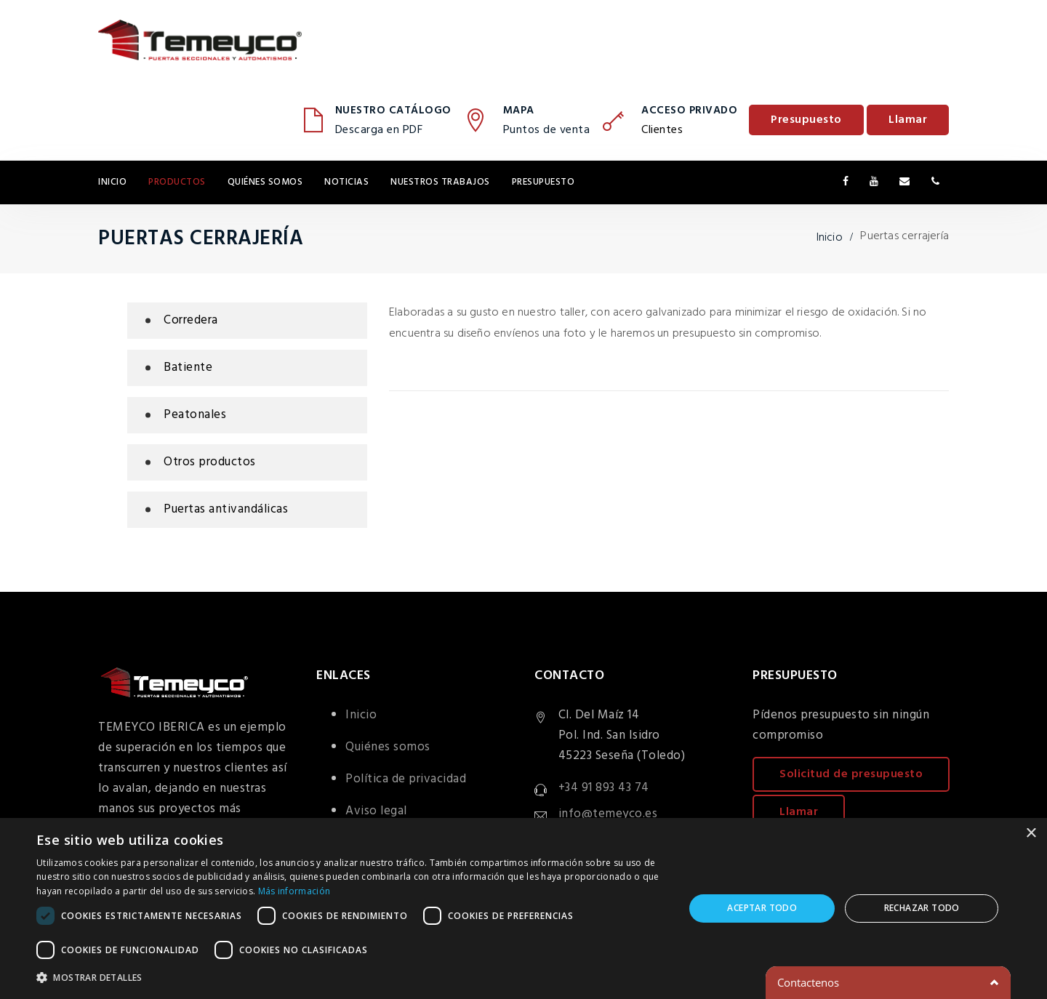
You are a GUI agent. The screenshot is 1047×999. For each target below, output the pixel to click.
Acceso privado (689, 110)
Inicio (112, 182)
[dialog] (523, 908)
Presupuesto (806, 120)
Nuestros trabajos (440, 182)
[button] (350, 977)
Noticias (346, 182)
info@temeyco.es (608, 814)
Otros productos (210, 462)
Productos (177, 182)
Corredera (191, 320)
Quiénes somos (265, 182)
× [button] (1030, 833)
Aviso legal (376, 811)
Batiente (188, 367)
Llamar (907, 120)
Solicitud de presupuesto (851, 774)
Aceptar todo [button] (762, 908)
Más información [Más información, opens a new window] (294, 891)
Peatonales (195, 415)
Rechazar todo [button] (922, 908)
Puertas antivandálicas (226, 509)
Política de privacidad (405, 779)
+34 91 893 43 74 (603, 788)
